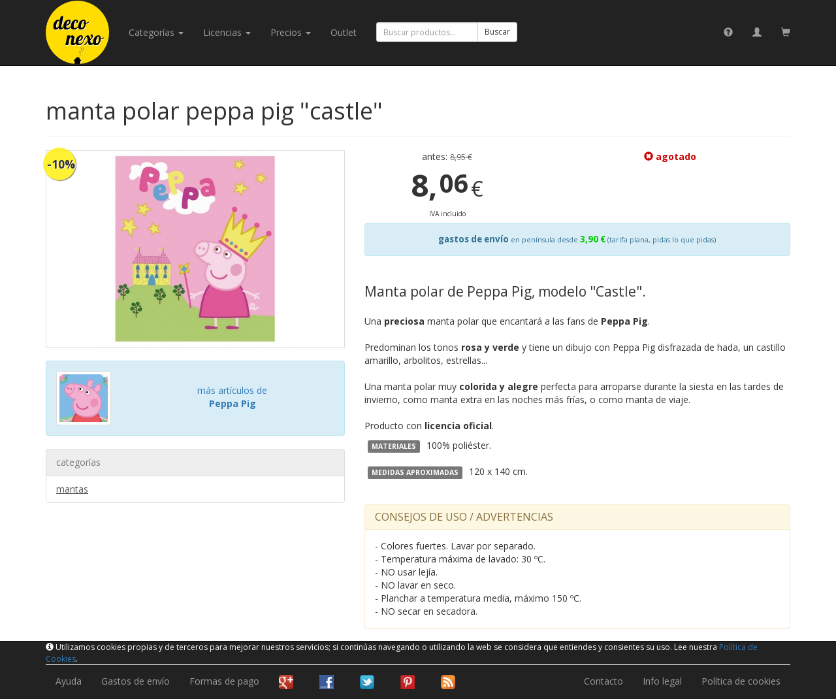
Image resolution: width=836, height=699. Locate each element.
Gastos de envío (135, 681)
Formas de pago (224, 681)
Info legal (662, 681)
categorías (156, 32)
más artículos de (232, 397)
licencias (227, 32)
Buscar (497, 31)
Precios (290, 32)
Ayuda (69, 681)
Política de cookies (740, 681)
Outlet (343, 32)
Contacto (603, 681)
